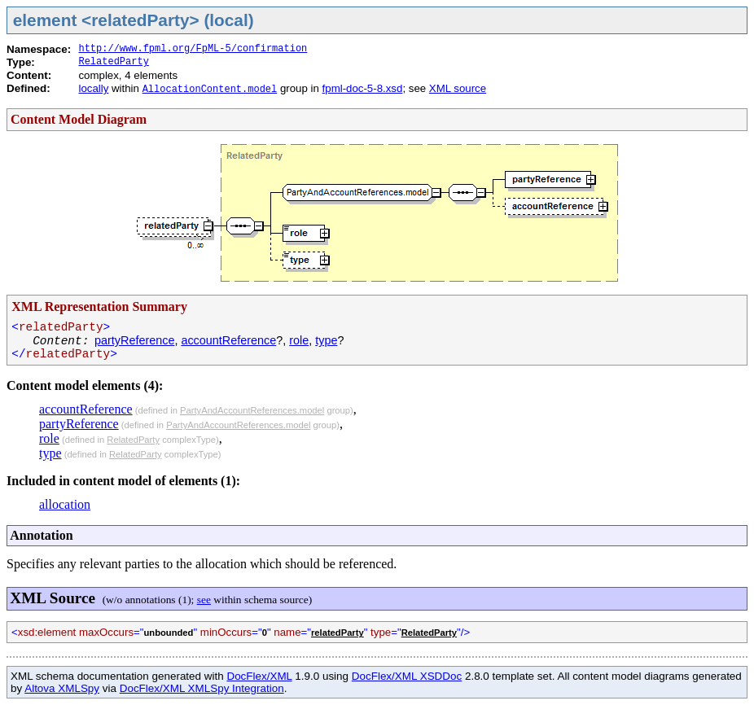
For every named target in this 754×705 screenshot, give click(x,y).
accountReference (228, 340)
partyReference (134, 340)
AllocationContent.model (210, 89)
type (326, 340)
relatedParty (337, 632)
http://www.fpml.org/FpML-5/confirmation (192, 49)
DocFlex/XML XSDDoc (407, 676)
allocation (64, 504)
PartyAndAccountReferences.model (252, 410)
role (299, 340)
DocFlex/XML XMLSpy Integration (202, 688)
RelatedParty (113, 62)
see (204, 599)
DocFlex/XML (259, 676)
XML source (457, 88)
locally (93, 88)
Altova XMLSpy (61, 688)
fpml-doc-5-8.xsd (362, 88)
